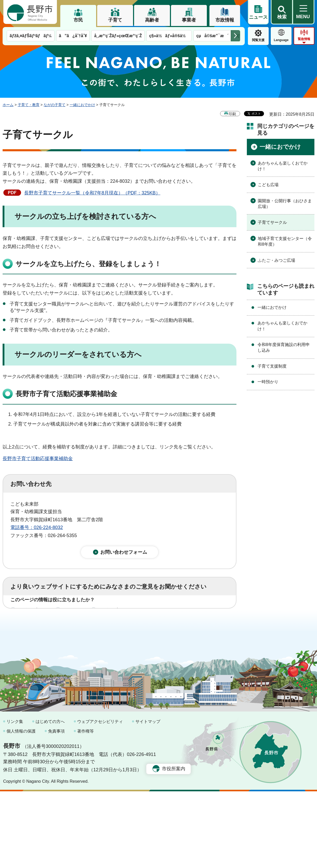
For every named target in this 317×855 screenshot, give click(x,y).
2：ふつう (73, 615)
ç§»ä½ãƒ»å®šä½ (169, 36)
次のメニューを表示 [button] (235, 35)
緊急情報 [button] (304, 39)
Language (281, 40)
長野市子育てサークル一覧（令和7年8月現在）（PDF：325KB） (92, 192)
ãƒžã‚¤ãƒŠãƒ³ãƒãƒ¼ (31, 36)
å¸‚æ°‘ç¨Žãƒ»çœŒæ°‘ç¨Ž (118, 36)
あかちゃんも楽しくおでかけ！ (283, 166)
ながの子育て (54, 105)
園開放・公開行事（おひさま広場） (285, 204)
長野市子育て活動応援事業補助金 (38, 458)
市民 (78, 20)
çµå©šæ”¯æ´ (212, 36)
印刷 (232, 114)
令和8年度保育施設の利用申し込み (283, 347)
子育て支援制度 (272, 366)
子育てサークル (272, 222)
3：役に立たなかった (121, 615)
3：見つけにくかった (135, 638)
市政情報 (224, 20)
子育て (115, 20)
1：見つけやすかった (40, 638)
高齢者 (152, 20)
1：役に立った (33, 615)
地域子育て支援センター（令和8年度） (285, 241)
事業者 (189, 20)
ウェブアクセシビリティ (100, 785)
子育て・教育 (28, 105)
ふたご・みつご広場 (276, 260)
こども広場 (268, 184)
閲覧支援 (258, 40)
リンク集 (14, 785)
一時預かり (267, 382)
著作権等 (85, 795)
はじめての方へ (50, 785)
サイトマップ (147, 785)
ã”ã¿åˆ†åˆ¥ (73, 36)
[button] (282, 12)
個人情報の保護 (21, 795)
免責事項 (56, 795)
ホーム (8, 105)
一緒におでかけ (82, 105)
